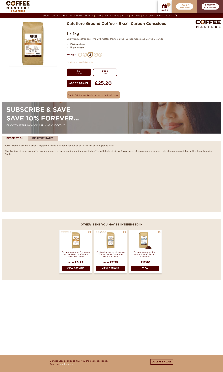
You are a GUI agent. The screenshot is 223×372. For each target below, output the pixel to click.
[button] (89, 232)
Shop (45, 16)
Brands (135, 16)
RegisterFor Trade (210, 6)
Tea (65, 16)
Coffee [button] (56, 16)
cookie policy (67, 364)
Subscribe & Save (153, 16)
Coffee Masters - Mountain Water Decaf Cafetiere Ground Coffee (110, 254)
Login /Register (184, 6)
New (98, 16)
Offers (89, 16)
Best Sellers (112, 16)
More (169, 16)
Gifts (125, 16)
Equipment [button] (76, 16)
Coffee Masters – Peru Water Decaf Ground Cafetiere (145, 254)
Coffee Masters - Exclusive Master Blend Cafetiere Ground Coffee (76, 254)
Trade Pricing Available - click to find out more (93, 95)
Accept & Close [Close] (162, 362)
